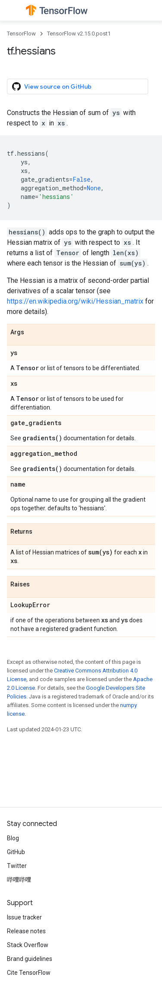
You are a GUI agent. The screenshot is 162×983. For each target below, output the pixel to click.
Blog (13, 838)
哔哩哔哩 (19, 879)
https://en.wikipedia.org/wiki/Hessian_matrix (75, 301)
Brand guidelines (29, 958)
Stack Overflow (27, 944)
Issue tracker (24, 917)
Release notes (26, 931)
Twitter (17, 865)
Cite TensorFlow (29, 972)
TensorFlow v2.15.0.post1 (79, 33)
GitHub (16, 852)
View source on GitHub (52, 86)
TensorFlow (21, 33)
